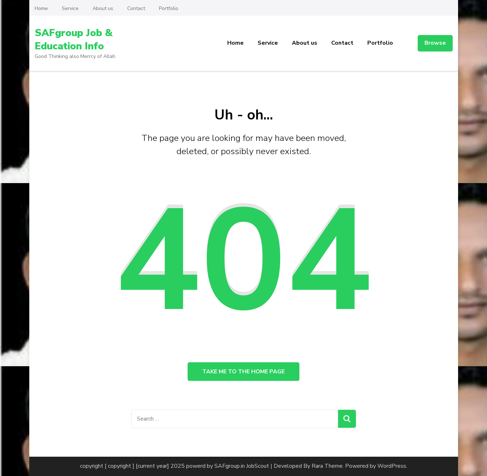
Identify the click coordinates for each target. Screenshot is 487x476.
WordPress (391, 466)
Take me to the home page (243, 372)
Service (70, 8)
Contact (136, 8)
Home (41, 8)
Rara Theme (327, 466)
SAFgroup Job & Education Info (74, 39)
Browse (435, 43)
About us (103, 8)
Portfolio (168, 8)
